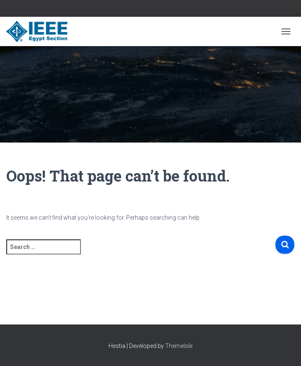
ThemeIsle (178, 346)
